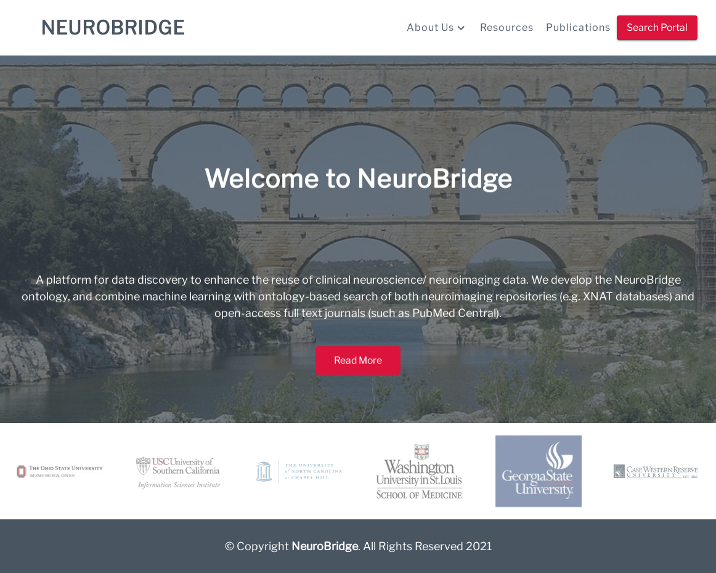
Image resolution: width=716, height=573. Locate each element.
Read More (358, 369)
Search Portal (657, 27)
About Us (437, 28)
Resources (507, 27)
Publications (578, 27)
